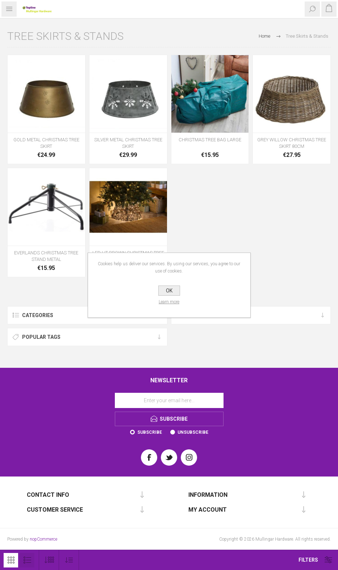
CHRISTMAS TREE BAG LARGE (210, 139)
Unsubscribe (193, 432)
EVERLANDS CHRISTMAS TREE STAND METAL (46, 256)
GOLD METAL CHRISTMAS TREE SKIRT (46, 143)
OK (169, 291)
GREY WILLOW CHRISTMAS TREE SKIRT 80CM (291, 143)
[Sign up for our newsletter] (169, 400)
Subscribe (149, 432)
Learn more (169, 301)
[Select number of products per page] (49, 560)
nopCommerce (43, 539)
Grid (11, 560)
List (27, 560)
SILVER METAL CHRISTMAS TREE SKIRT (128, 143)
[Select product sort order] (69, 560)
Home (264, 36)
